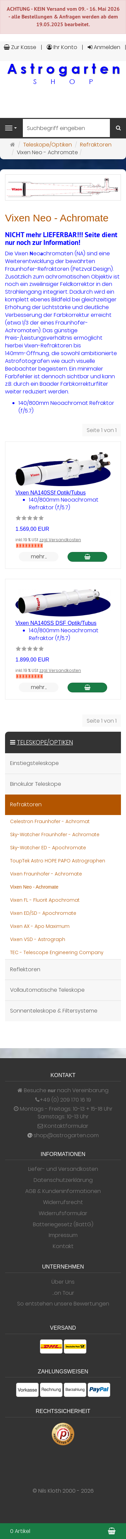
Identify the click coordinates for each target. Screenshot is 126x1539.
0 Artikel (20, 1531)
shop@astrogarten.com (66, 1135)
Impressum (63, 1235)
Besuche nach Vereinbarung (63, 1090)
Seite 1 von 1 (102, 430)
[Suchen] (118, 128)
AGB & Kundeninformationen (63, 1191)
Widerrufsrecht (63, 1202)
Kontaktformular (63, 1126)
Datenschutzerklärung (63, 1180)
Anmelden (104, 47)
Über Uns (63, 1282)
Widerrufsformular (63, 1213)
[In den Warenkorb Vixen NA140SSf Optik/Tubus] (87, 557)
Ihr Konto (62, 47)
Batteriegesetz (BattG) (63, 1224)
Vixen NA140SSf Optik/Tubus (50, 493)
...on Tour (63, 1293)
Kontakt (63, 1246)
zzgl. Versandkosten (60, 540)
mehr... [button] (39, 556)
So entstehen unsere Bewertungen (63, 1304)
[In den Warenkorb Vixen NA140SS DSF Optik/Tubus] (87, 687)
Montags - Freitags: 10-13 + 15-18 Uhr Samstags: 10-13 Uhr (63, 1112)
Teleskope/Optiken (45, 742)
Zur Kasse (20, 47)
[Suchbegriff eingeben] (66, 128)
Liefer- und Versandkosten (63, 1169)
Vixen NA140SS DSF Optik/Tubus (55, 623)
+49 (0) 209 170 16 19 (65, 1100)
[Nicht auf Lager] (29, 545)
